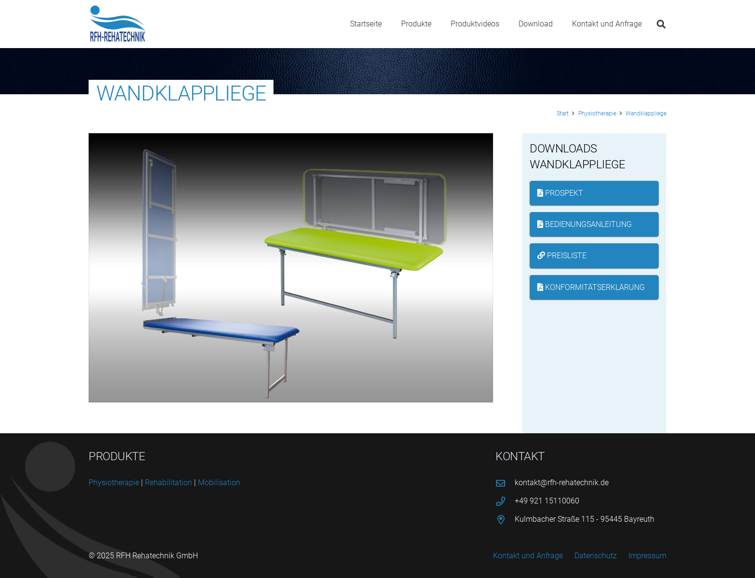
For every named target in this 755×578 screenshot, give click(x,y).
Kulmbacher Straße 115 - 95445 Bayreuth (584, 519)
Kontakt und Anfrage (528, 555)
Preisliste (561, 255)
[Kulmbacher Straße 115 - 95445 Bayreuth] (505, 519)
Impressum (647, 555)
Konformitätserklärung (591, 287)
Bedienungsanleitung (584, 224)
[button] (661, 24)
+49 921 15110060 (547, 500)
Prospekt (560, 193)
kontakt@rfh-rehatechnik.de (562, 482)
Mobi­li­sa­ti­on (219, 482)
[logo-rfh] (118, 24)
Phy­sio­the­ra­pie (114, 482)
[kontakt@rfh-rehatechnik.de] (505, 483)
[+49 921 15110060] (505, 501)
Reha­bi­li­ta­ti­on (168, 482)
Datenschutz (595, 555)
